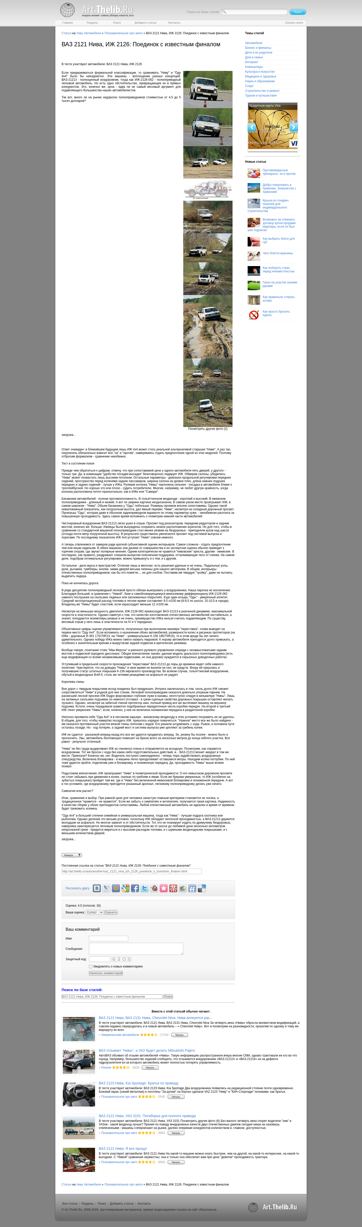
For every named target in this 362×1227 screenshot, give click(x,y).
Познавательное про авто (119, 1096)
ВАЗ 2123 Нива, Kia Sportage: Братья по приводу (138, 1083)
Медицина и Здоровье (260, 76)
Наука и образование (260, 81)
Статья (66, 33)
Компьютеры (254, 67)
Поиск (102, 1203)
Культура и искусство (260, 71)
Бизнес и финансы (258, 48)
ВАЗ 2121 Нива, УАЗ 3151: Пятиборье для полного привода (147, 1116)
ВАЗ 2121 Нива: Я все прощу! (123, 1149)
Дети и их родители (258, 52)
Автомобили (92, 33)
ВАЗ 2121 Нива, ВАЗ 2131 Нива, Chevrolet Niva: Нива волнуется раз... (155, 1018)
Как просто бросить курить (269, 314)
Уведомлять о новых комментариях (116, 966)
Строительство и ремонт (262, 91)
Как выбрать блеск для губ (271, 241)
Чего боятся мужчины (270, 256)
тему (79, 33)
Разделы (87, 1203)
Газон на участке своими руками (272, 285)
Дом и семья (254, 57)
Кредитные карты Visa (265, 105)
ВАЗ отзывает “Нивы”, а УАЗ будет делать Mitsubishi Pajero (147, 1050)
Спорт (249, 86)
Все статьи (69, 1203)
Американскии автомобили (120, 1035)
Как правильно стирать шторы (271, 300)
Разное (106, 1067)
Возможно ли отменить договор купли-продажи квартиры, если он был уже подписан (272, 225)
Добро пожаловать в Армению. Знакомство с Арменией (272, 188)
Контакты (144, 1203)
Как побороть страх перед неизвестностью (271, 271)
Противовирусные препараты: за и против (272, 173)
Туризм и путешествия (261, 95)
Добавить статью (122, 1203)
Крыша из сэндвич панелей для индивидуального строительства (268, 206)
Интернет (251, 62)
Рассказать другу (77, 888)
